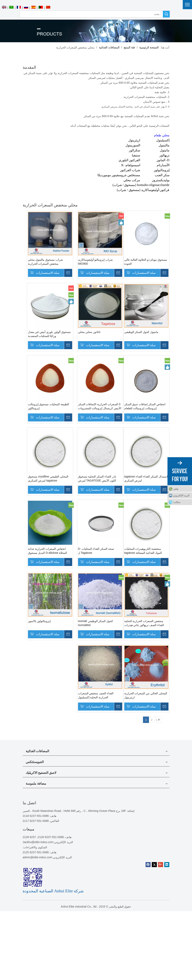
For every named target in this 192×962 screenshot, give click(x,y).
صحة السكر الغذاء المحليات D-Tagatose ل (96, 550)
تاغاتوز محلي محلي (89, 332)
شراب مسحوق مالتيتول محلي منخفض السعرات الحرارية (49, 261)
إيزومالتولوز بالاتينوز (43, 621)
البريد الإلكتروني (181, 495)
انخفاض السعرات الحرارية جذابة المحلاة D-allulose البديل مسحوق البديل (51, 551)
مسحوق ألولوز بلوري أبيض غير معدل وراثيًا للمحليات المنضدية (53, 334)
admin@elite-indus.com (37, 857)
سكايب (176, 502)
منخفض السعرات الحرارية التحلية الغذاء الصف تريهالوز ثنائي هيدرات (144, 623)
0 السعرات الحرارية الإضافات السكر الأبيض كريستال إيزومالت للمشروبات (99, 406)
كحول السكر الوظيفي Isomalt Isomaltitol (95, 623)
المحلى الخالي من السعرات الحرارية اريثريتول (145, 695)
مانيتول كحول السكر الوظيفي (141, 332)
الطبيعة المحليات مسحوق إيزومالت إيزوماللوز (52, 406)
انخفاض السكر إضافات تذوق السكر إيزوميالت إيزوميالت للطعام (145, 406)
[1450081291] (33, 877)
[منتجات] (96, 31)
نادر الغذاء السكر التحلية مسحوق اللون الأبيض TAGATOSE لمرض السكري (97, 479)
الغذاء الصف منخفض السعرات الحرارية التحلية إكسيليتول (96, 695)
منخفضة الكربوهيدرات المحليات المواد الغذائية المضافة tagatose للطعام (143, 551)
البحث (166, 14)
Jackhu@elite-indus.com (38, 842)
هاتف (175, 488)
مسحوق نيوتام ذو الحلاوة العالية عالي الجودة (145, 261)
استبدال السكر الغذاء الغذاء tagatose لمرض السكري (146, 478)
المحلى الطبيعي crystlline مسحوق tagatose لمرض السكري (52, 478)
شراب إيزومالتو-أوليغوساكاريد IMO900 (95, 261)
